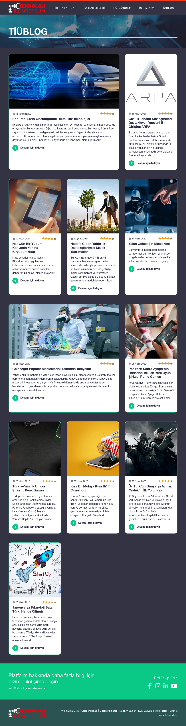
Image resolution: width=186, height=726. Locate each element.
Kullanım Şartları (127, 710)
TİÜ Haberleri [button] (93, 8)
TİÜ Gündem (122, 8)
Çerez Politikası (89, 710)
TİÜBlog (168, 8)
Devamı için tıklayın (28, 147)
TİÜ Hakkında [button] (64, 8)
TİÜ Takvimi (146, 8)
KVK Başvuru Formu (149, 710)
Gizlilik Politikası (108, 710)
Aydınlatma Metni (70, 710)
